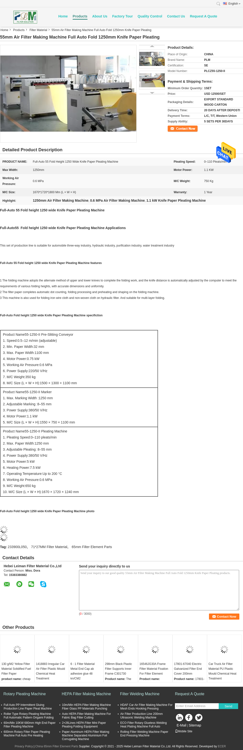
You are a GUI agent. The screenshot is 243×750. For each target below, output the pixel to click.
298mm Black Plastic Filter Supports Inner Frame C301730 (118, 668)
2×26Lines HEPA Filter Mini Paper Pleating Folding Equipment (84, 724)
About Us (99, 16)
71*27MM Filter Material (49, 547)
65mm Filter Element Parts (92, 547)
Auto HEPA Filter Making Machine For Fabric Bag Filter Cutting (86, 715)
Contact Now (176, 128)
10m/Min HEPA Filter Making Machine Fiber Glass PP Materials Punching (86, 706)
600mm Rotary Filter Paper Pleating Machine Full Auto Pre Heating (27, 733)
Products (80, 16)
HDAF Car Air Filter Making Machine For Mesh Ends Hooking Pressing (146, 706)
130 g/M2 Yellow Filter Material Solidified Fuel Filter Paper (16, 668)
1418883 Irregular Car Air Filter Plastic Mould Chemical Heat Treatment (50, 671)
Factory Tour (122, 16)
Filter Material (38, 30)
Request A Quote (203, 16)
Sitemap (195, 725)
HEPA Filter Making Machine (86, 694)
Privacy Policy (24, 746)
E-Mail (181, 725)
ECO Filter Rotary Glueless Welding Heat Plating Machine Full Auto (143, 724)
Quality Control (150, 16)
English (234, 3)
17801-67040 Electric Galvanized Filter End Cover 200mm (188, 668)
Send (228, 706)
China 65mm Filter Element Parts (56, 746)
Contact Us (176, 16)
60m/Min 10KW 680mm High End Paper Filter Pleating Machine (29, 724)
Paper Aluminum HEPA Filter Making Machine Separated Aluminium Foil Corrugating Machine (85, 735)
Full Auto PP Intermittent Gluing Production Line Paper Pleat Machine (28, 706)
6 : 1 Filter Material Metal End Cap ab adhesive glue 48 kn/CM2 (82, 671)
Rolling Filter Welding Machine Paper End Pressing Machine (144, 733)
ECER (222, 746)
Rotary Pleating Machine (24, 694)
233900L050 (17, 547)
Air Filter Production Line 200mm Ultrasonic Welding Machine (141, 715)
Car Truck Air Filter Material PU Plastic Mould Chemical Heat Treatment (222, 671)
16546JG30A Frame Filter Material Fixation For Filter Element (153, 668)
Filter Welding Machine (139, 694)
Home (63, 16)
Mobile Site (183, 731)
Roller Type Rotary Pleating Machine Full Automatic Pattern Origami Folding (28, 715)
